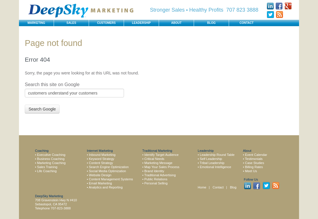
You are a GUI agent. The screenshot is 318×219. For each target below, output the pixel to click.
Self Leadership (211, 159)
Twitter (270, 14)
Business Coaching (50, 159)
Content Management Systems (111, 179)
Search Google (42, 109)
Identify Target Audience (161, 154)
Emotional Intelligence (215, 167)
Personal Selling (156, 183)
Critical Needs (154, 159)
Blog (233, 187)
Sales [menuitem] (71, 22)
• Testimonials (253, 159)
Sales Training (47, 167)
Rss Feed (279, 14)
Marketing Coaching (51, 163)
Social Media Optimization (107, 171)
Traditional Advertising (160, 175)
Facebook (279, 6)
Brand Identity (154, 171)
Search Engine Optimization (109, 167)
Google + (288, 6)
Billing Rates (254, 167)
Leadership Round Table (217, 154)
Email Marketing (100, 183)
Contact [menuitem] (247, 22)
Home (202, 187)
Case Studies (254, 163)
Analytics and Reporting (106, 187)
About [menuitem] (176, 22)
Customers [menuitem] (106, 22)
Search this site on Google (52, 84)
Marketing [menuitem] (36, 22)
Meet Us (251, 171)
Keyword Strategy (101, 159)
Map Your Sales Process (161, 167)
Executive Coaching (51, 154)
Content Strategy (101, 163)
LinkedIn (270, 6)
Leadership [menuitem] (141, 22)
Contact (219, 187)
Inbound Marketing (102, 154)
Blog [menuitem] (211, 22)
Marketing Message (158, 163)
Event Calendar (256, 154)
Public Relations (155, 179)
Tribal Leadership (212, 163)
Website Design (100, 175)
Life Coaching (47, 171)
